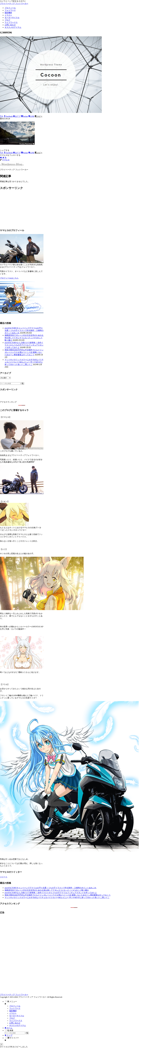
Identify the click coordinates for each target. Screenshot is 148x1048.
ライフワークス (15, 1021)
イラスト (13, 1013)
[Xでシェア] (1, 116)
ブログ (12, 1018)
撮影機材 (13, 1011)
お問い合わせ (14, 1023)
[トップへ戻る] (1, 1044)
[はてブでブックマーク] (17, 116)
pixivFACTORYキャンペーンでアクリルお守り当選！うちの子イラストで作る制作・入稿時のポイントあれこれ (24, 330)
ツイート (3, 877)
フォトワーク (14, 1008)
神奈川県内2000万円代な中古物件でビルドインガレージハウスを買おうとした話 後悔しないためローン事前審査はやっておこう (24, 352)
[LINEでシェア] (31, 116)
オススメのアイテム (17, 1025)
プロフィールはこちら (9, 278)
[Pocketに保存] (24, 116)
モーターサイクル (16, 1016)
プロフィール (14, 1006)
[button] (38, 116)
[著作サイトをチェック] (1, 158)
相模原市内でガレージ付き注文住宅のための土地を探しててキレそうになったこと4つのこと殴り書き (24, 337)
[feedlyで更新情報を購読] (3, 158)
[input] (10, 383)
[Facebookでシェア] (8, 116)
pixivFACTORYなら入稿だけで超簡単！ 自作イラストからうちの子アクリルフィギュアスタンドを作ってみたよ (24, 345)
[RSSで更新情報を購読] (5, 158)
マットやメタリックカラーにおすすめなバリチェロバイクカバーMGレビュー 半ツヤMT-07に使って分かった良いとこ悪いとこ (24, 362)
